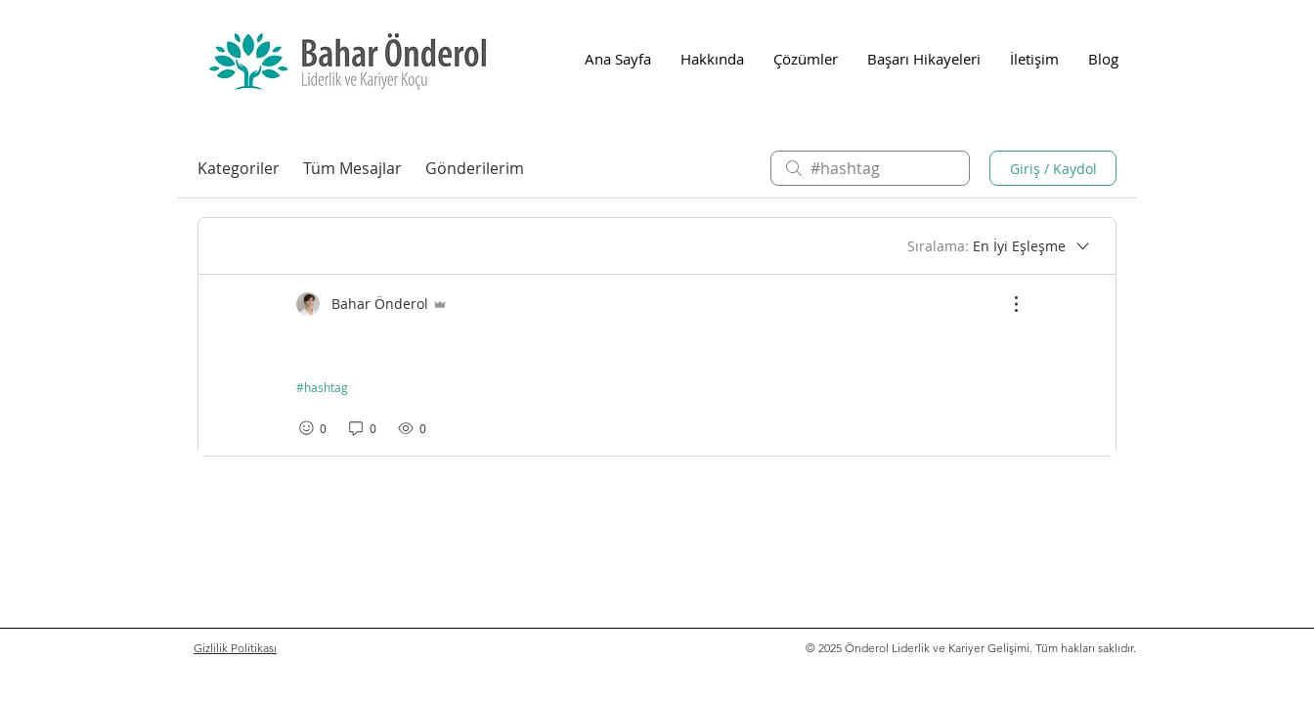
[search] (870, 168)
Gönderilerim (474, 168)
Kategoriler (238, 168)
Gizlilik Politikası (235, 647)
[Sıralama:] (999, 246)
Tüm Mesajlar (352, 168)
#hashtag (322, 387)
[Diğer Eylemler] (1006, 304)
